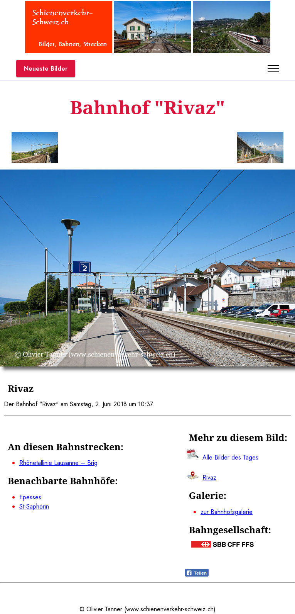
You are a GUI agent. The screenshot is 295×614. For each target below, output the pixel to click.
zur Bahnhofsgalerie (227, 511)
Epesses (30, 497)
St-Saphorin (34, 506)
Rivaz (209, 477)
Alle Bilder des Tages (230, 457)
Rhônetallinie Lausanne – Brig (58, 462)
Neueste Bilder (45, 68)
